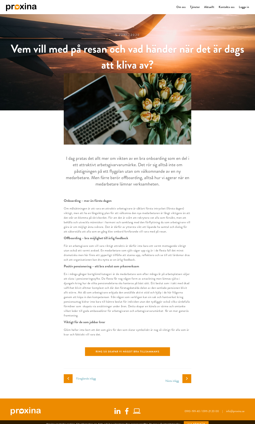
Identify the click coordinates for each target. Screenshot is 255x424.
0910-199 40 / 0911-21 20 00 (202, 411)
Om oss (181, 7)
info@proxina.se (235, 411)
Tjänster (195, 7)
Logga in (244, 7)
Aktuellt (209, 7)
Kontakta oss (226, 7)
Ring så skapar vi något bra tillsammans (128, 351)
